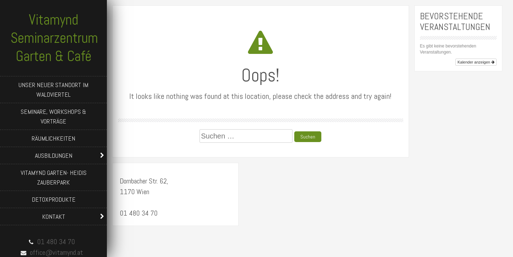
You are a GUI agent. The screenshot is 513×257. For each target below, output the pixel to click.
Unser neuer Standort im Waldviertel (53, 90)
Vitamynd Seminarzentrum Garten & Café (54, 38)
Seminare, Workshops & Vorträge (53, 116)
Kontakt (53, 216)
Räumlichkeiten (53, 138)
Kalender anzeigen (475, 62)
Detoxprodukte (54, 199)
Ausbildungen (53, 155)
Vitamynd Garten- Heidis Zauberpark (54, 177)
